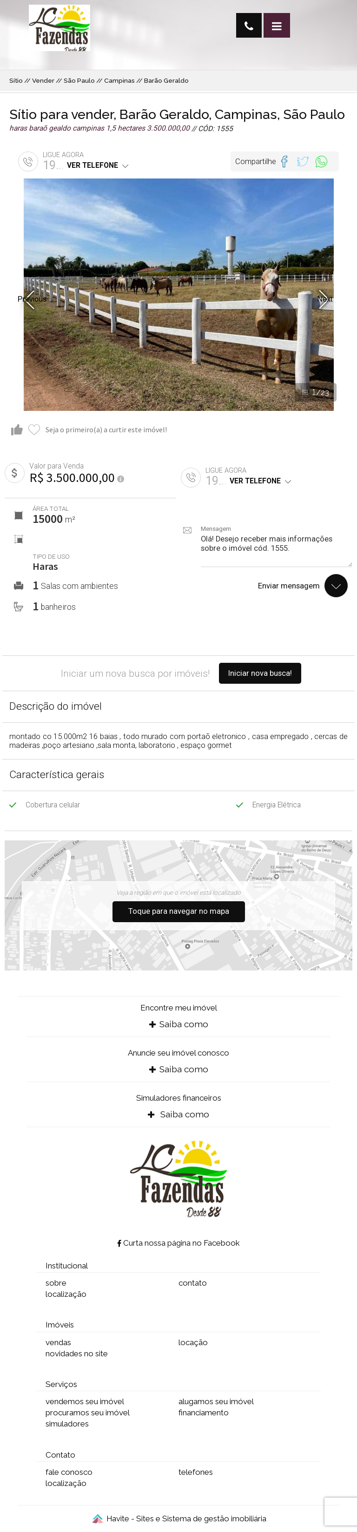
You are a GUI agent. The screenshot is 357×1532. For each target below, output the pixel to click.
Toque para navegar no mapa (178, 911)
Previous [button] (32, 299)
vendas (58, 1342)
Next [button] (325, 299)
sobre (56, 1283)
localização (66, 1294)
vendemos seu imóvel (85, 1401)
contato (192, 1283)
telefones (195, 1472)
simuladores (67, 1423)
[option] (178, 294)
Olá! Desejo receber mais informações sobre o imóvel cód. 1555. (276, 551)
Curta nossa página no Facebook (178, 1243)
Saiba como (178, 1024)
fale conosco (69, 1472)
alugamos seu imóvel (216, 1401)
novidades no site (77, 1353)
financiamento (203, 1412)
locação (193, 1342)
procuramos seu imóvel (88, 1412)
